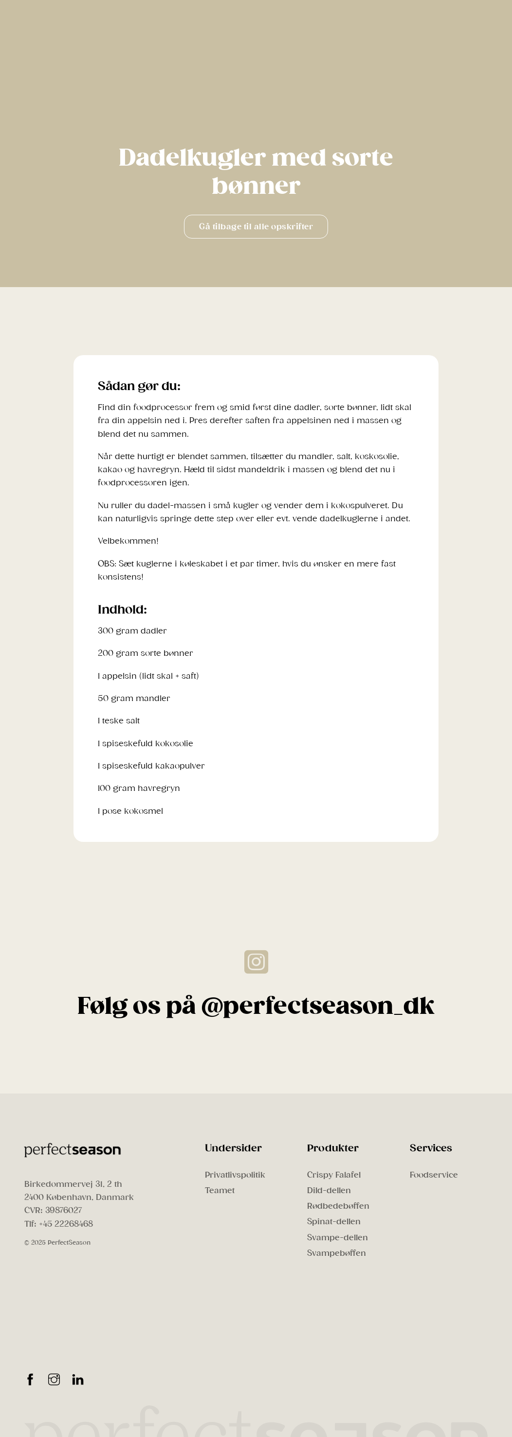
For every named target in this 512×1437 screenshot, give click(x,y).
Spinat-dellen (334, 1221)
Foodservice (434, 1175)
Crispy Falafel (334, 1175)
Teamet (220, 1190)
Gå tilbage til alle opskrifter (256, 226)
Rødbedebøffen (338, 1206)
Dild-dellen (329, 1190)
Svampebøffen (336, 1253)
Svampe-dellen (337, 1237)
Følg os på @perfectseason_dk (256, 1006)
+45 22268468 (66, 1224)
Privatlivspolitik (235, 1175)
